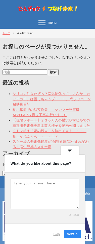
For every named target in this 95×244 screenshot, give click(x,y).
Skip (57, 234)
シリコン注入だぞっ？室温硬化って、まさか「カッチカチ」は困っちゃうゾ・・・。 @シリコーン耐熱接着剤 (52, 99)
